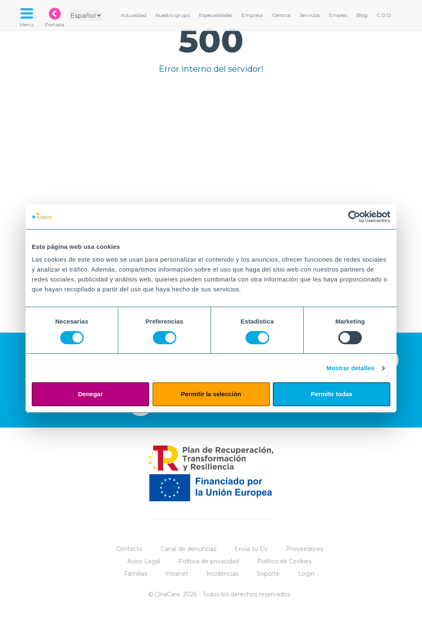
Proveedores (304, 549)
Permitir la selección (211, 393)
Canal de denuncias (188, 549)
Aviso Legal (143, 561)
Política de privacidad (208, 561)
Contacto (129, 549)
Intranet (176, 573)
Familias (135, 573)
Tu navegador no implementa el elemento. (211, 176)
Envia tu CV (251, 549)
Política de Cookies (284, 561)
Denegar (90, 393)
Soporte (268, 573)
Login (306, 573)
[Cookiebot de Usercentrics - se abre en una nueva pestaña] (354, 216)
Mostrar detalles (350, 367)
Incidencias (222, 573)
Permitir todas (331, 393)
